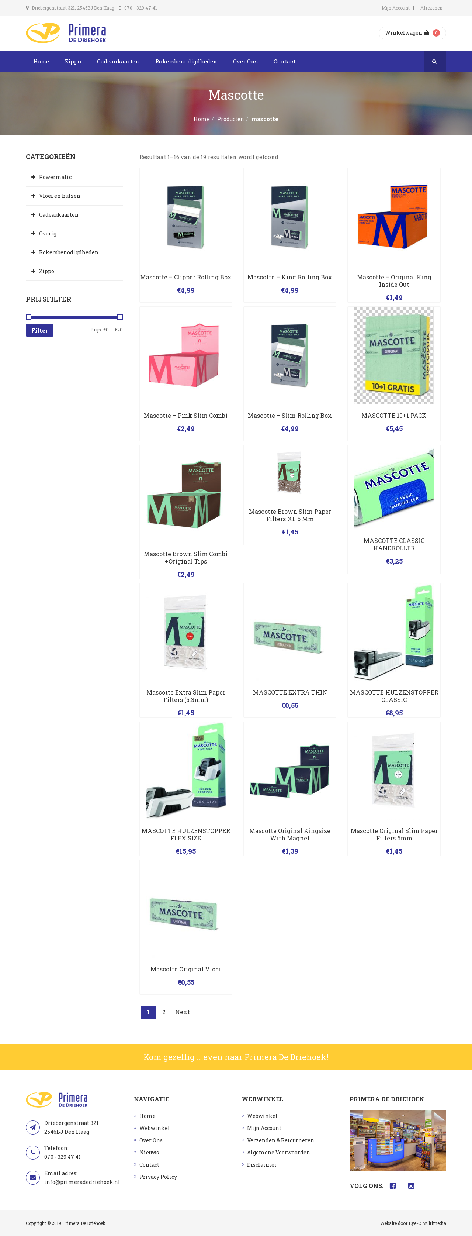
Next (182, 1012)
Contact (284, 61)
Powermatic (55, 176)
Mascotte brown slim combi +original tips (186, 557)
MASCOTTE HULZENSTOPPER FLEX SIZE (186, 834)
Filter (39, 330)
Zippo (73, 61)
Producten (230, 119)
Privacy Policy (158, 1176)
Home (41, 61)
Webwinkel (154, 1128)
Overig (47, 233)
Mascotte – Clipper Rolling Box (186, 277)
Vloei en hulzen (59, 195)
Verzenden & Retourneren (280, 1140)
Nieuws (149, 1152)
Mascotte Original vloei (185, 969)
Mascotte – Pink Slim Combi (186, 415)
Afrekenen (431, 8)
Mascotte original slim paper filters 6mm (394, 834)
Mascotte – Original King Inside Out (394, 280)
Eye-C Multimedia (427, 1223)
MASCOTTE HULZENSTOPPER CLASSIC (394, 695)
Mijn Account (396, 8)
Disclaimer (262, 1164)
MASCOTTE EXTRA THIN (290, 692)
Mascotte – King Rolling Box (289, 277)
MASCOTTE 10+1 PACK (394, 415)
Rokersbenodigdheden (186, 61)
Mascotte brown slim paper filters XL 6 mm (290, 515)
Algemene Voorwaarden (278, 1152)
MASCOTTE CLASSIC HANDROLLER (394, 544)
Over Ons (245, 61)
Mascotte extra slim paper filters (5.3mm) (185, 695)
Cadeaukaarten (118, 61)
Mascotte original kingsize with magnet (289, 834)
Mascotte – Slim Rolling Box (290, 415)
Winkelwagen (407, 32)
